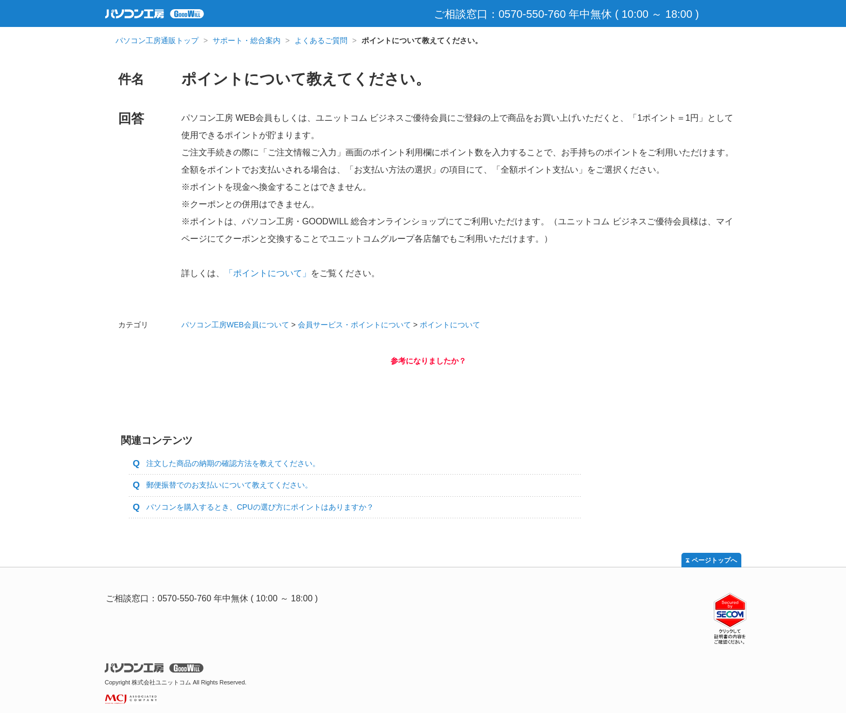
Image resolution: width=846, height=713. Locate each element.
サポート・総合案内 (247, 40)
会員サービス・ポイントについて (354, 324)
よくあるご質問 (321, 40)
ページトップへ (714, 560)
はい (379, 384)
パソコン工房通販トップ (157, 40)
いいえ (476, 384)
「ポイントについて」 (267, 273)
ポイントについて (450, 324)
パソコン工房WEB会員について (235, 324)
